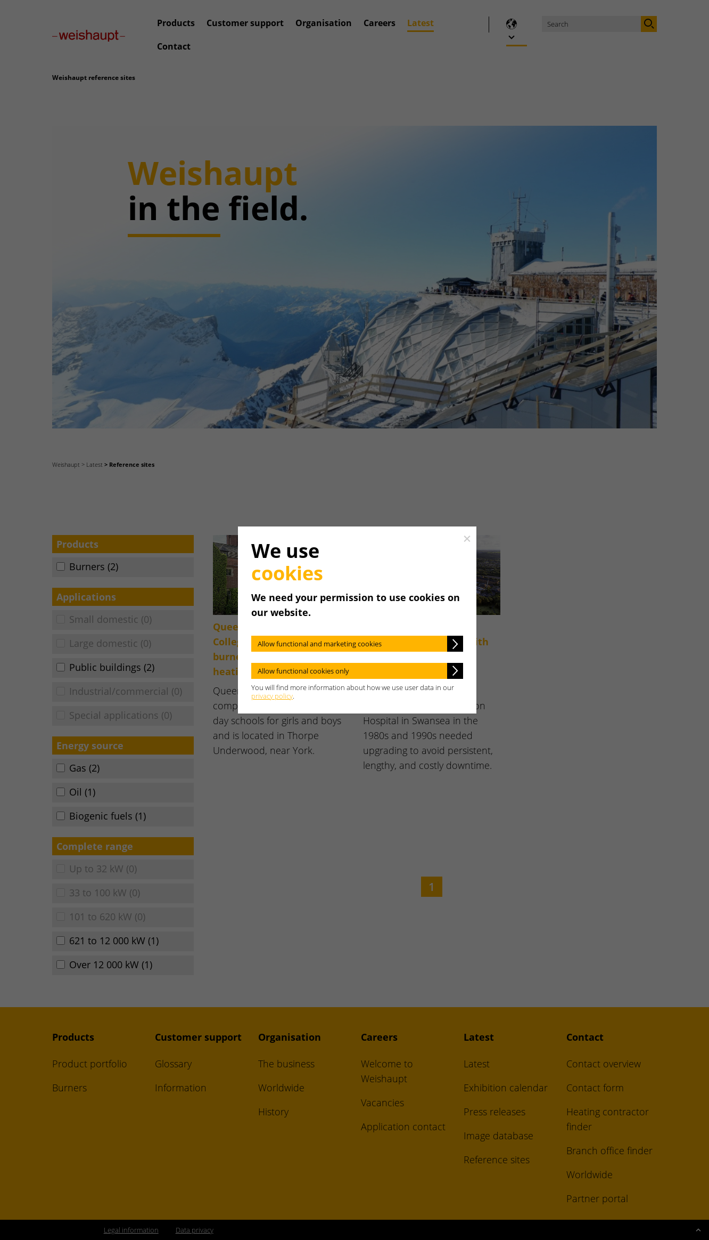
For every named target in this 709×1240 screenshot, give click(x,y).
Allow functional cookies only (303, 671)
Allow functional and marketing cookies (320, 644)
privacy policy (272, 696)
